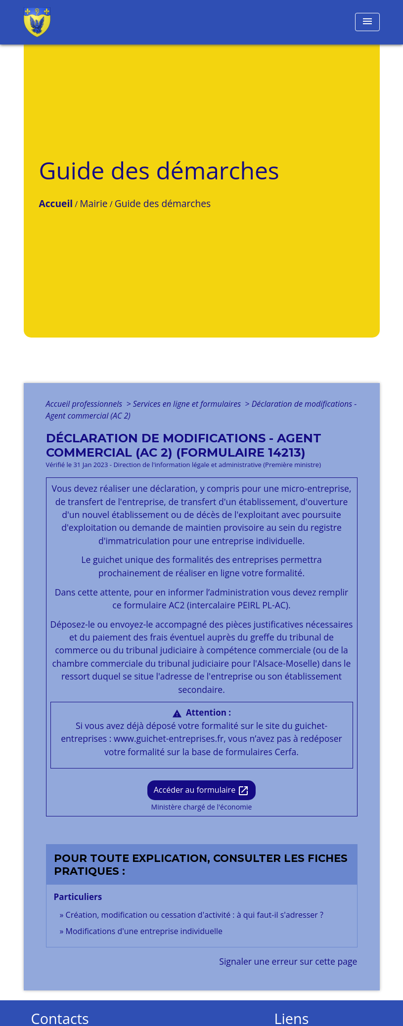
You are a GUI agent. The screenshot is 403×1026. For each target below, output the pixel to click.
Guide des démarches (163, 203)
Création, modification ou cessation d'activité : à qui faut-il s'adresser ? (194, 914)
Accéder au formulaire (202, 790)
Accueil (56, 203)
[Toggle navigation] (367, 22)
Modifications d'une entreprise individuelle (144, 931)
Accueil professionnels (85, 403)
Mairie (93, 203)
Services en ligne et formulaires (188, 403)
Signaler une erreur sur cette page (288, 961)
